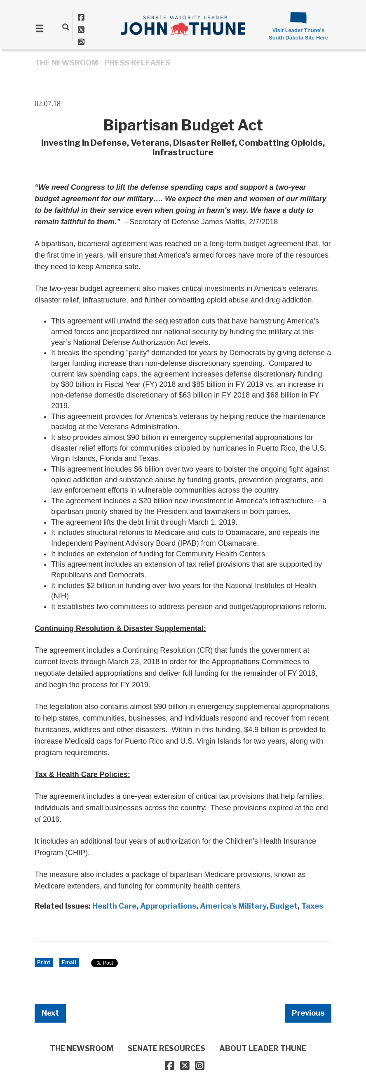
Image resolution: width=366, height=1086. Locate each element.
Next (50, 1013)
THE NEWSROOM (66, 62)
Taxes (312, 906)
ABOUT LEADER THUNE (262, 1048)
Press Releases (137, 62)
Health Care (114, 906)
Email (69, 962)
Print (44, 962)
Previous (308, 1013)
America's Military (233, 906)
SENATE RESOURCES (166, 1048)
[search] (65, 26)
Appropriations (168, 906)
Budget (284, 906)
